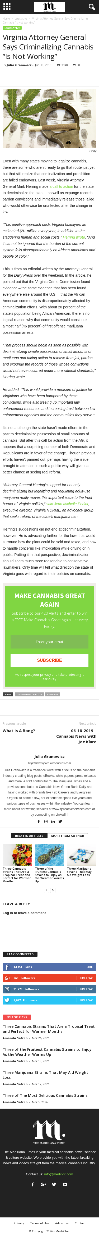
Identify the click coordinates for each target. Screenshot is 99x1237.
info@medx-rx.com (58, 1174)
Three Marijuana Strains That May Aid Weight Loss (79, 871)
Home (6, 18)
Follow (86, 978)
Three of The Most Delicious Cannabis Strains (45, 1095)
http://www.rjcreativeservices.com (49, 763)
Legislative (21, 18)
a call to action (61, 186)
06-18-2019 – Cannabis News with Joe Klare (76, 736)
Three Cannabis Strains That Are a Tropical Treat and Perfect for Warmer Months (17, 874)
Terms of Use (39, 1223)
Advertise (62, 1223)
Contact (80, 1223)
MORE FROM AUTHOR (67, 836)
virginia (52, 694)
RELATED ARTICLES (29, 836)
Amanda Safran (15, 1038)
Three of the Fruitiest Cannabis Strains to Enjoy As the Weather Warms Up (49, 874)
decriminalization (30, 694)
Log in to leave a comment (24, 913)
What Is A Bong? (19, 730)
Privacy (19, 1223)
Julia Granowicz (19, 65)
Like (90, 967)
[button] (91, 7)
